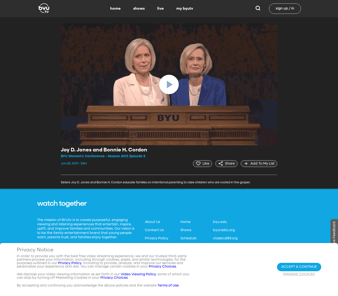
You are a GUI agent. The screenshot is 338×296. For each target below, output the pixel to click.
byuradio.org (224, 230)
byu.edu (220, 222)
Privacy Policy (156, 238)
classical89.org (225, 238)
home (115, 9)
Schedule (188, 238)
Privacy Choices (114, 278)
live (160, 9)
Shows (185, 230)
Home (185, 222)
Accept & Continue (299, 267)
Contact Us (154, 230)
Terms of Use (168, 285)
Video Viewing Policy (138, 274)
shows (139, 9)
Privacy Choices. (163, 266)
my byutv (184, 9)
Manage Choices (299, 274)
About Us (152, 222)
